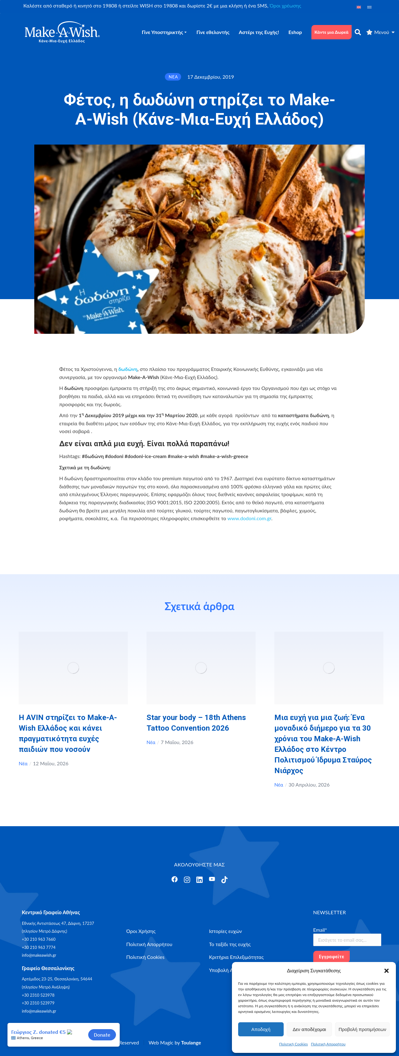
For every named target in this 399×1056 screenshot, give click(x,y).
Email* (320, 930)
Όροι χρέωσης (285, 5)
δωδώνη (127, 369)
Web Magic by (175, 1042)
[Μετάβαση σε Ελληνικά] (369, 6)
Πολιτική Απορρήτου (328, 1044)
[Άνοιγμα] (174, 879)
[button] (386, 971)
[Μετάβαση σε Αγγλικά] (358, 6)
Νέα (23, 763)
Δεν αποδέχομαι (309, 1029)
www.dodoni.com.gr (249, 518)
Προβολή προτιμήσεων (362, 1029)
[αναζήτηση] (358, 32)
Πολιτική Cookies (293, 1044)
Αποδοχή (260, 1029)
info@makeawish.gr (39, 955)
